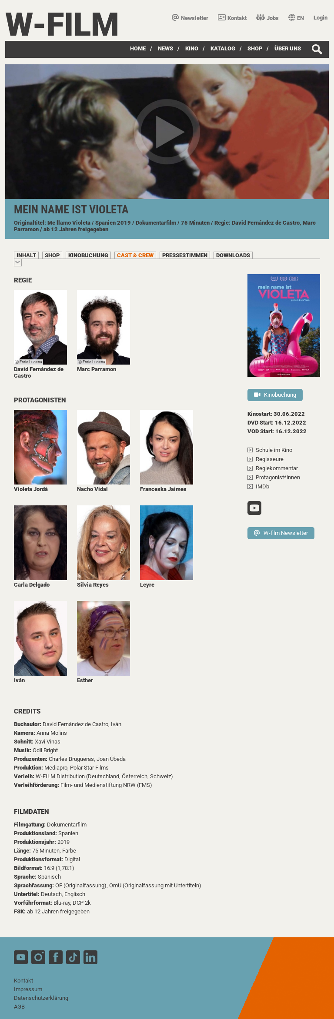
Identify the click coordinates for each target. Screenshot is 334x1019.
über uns (287, 48)
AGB (19, 1006)
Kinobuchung (275, 395)
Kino (191, 48)
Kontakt (232, 18)
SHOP (254, 48)
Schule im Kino (274, 450)
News (165, 48)
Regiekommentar (277, 468)
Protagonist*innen (278, 477)
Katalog (222, 48)
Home (138, 48)
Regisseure (270, 459)
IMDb (262, 486)
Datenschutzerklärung (41, 998)
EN (296, 18)
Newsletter (190, 18)
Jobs (267, 18)
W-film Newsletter (281, 533)
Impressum (28, 989)
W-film (62, 24)
